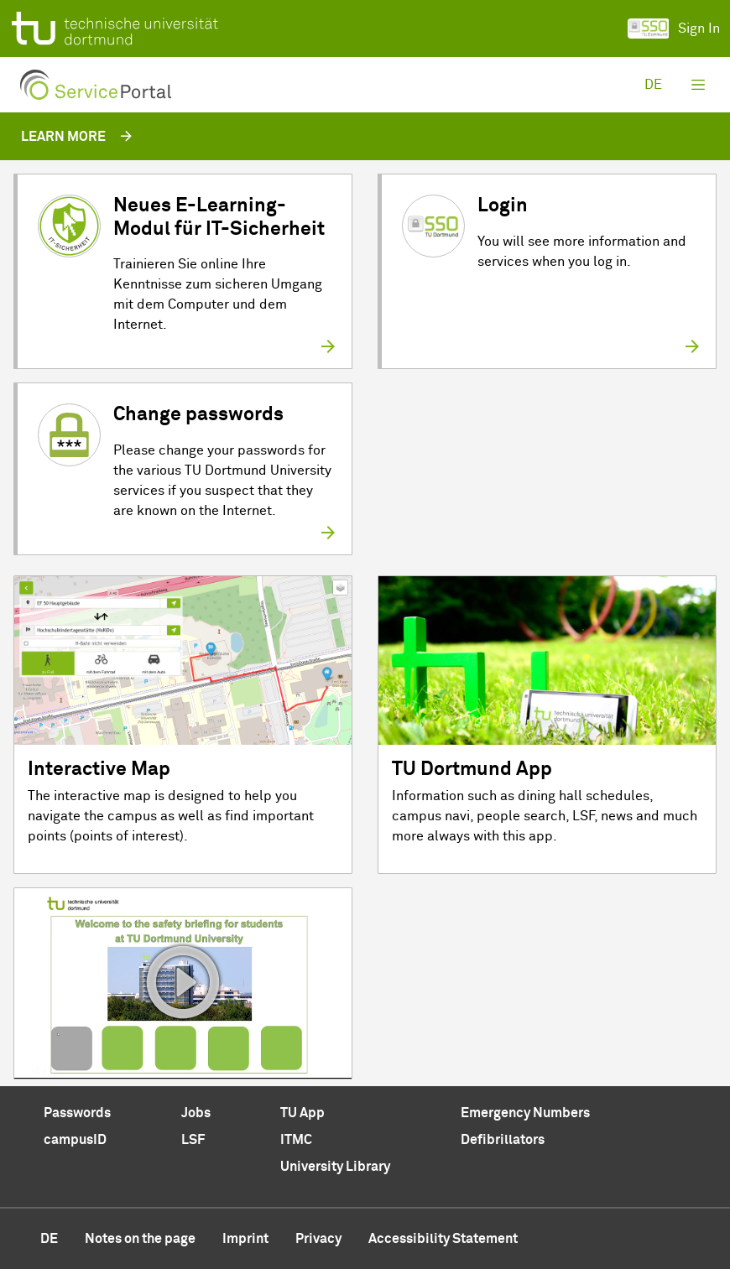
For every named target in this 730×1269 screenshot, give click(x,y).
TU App (302, 1113)
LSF (193, 1140)
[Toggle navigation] (698, 85)
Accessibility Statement (443, 1239)
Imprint (245, 1239)
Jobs (196, 1113)
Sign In (674, 28)
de (653, 84)
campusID (75, 1140)
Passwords (77, 1113)
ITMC (296, 1140)
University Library (335, 1166)
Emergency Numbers (525, 1113)
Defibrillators (503, 1140)
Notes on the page (140, 1239)
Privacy (318, 1239)
